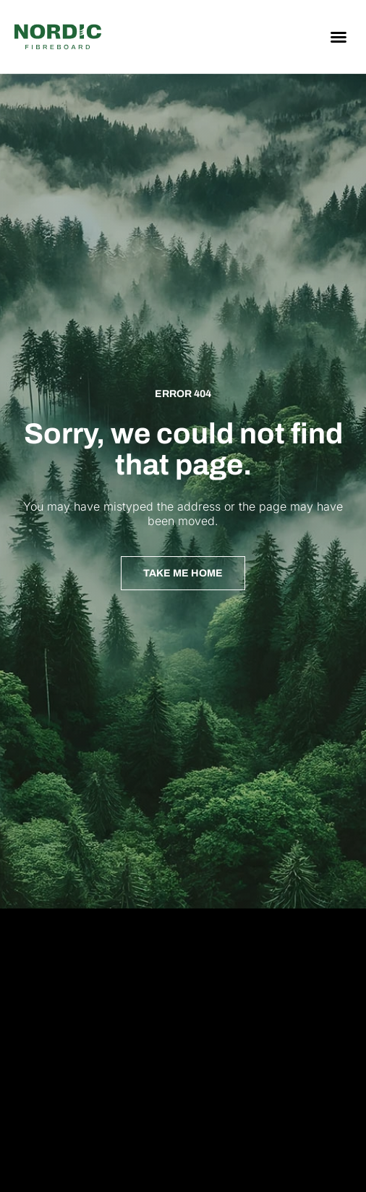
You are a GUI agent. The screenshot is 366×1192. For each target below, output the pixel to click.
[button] (338, 37)
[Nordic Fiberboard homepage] (57, 36)
